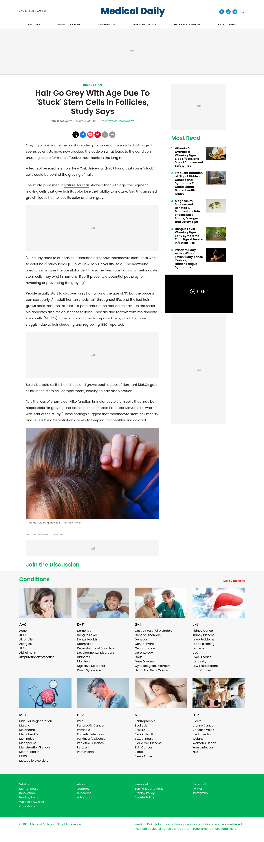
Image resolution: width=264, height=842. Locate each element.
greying (77, 282)
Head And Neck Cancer (152, 670)
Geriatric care (145, 648)
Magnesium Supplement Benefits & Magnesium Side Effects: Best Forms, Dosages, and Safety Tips (187, 211)
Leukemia (199, 648)
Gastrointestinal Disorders (154, 631)
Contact (83, 789)
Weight (197, 739)
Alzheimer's (27, 653)
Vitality (24, 784)
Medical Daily (133, 11)
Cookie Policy (144, 797)
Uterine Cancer (203, 725)
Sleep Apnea (144, 756)
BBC (105, 324)
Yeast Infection (203, 747)
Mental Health (29, 752)
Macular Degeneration (35, 721)
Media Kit (141, 784)
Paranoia (83, 730)
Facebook (199, 784)
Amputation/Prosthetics (36, 657)
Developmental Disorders (95, 653)
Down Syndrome (89, 670)
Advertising (85, 797)
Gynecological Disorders (152, 666)
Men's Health (28, 734)
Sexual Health (145, 739)
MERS (23, 756)
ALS (21, 648)
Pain (80, 721)
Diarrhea (83, 661)
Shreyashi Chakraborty (119, 121)
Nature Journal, (76, 185)
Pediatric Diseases (90, 743)
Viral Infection (202, 734)
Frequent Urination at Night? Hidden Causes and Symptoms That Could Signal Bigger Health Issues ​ (189, 183)
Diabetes (83, 657)
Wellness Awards (187, 24)
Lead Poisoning (203, 644)
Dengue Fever (87, 635)
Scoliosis (141, 725)
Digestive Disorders (91, 666)
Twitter (197, 789)
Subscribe (84, 793)
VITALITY (34, 24)
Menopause (27, 743)
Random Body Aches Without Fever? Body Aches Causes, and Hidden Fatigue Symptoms (189, 258)
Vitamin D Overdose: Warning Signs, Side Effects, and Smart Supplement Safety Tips (189, 157)
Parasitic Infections (91, 734)
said (104, 407)
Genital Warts (145, 644)
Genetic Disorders (148, 635)
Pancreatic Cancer (90, 725)
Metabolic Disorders (33, 761)
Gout (138, 657)
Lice (195, 653)
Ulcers (196, 721)
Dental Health (87, 639)
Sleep (139, 752)
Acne (23, 631)
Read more (228, 829)
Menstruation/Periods (35, 747)
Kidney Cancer (203, 631)
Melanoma (27, 730)
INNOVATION (107, 24)
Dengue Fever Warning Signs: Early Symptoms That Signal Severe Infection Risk (189, 236)
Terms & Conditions (149, 789)
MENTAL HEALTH (69, 24)
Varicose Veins (203, 730)
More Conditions (234, 581)
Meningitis (26, 739)
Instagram (200, 793)
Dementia (84, 631)
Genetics (141, 639)
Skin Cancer (143, 747)
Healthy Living (29, 797)
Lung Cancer (201, 670)
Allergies (25, 644)
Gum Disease (144, 661)
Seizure (140, 730)
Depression (85, 644)
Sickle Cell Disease (148, 743)
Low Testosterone (205, 666)
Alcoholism (27, 639)
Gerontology (144, 653)
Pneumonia (85, 752)
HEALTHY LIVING (144, 24)
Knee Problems (203, 639)
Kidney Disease (203, 635)
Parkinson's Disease (91, 739)
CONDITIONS (227, 24)
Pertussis (83, 747)
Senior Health (144, 734)
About (81, 784)
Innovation (92, 85)
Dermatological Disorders (95, 648)
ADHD (23, 635)
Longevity (199, 661)
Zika (195, 752)
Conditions (34, 579)
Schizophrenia (145, 721)
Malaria (24, 725)
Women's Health (204, 743)
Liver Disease (201, 657)
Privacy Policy (145, 793)
